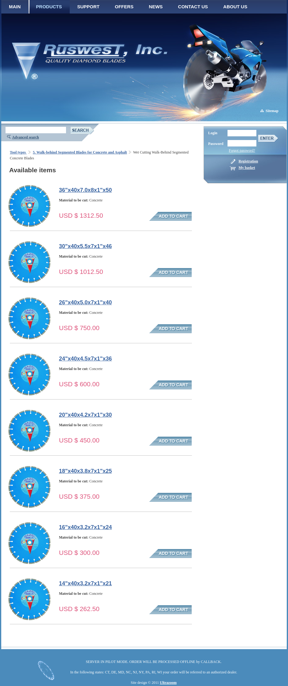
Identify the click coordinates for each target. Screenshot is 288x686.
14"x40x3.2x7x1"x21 (85, 583)
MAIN (15, 6)
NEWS (156, 6)
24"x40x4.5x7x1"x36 (85, 359)
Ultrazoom (168, 682)
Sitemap (272, 111)
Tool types (18, 152)
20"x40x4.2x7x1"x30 (85, 415)
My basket (247, 168)
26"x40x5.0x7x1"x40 (85, 302)
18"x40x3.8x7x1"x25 (85, 471)
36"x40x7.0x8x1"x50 (85, 190)
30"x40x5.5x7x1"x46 (85, 246)
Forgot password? (242, 150)
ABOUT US (235, 6)
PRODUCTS (49, 6)
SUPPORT (88, 6)
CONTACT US (193, 6)
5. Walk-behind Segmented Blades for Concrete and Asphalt (80, 152)
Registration (248, 161)
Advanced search (25, 137)
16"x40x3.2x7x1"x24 (85, 527)
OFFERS (124, 6)
